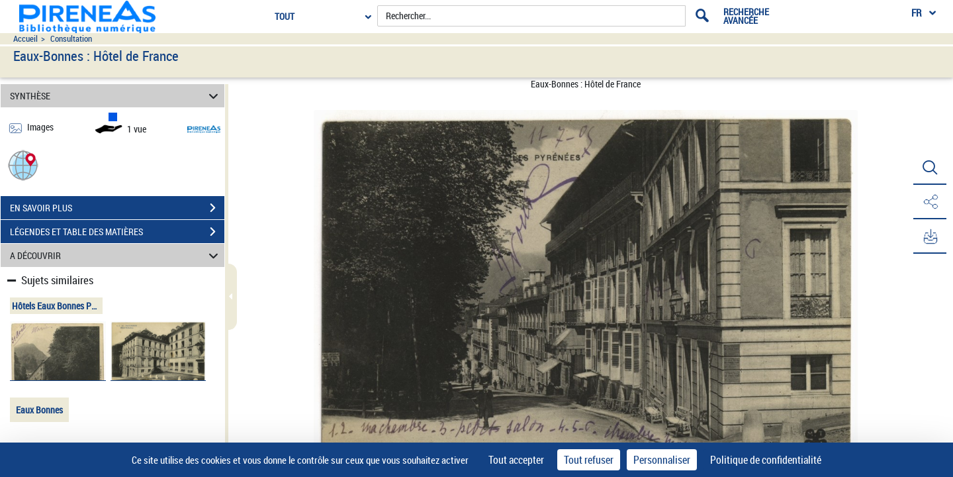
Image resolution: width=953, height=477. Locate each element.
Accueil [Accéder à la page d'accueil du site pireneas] (25, 38)
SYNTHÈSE (116, 95)
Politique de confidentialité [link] (765, 459)
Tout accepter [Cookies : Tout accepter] (516, 459)
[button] (23, 164)
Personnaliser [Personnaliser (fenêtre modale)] (661, 459)
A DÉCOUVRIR (116, 255)
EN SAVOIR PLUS (117, 208)
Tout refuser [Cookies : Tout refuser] (588, 459)
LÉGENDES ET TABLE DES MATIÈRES (117, 232)
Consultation (71, 38)
